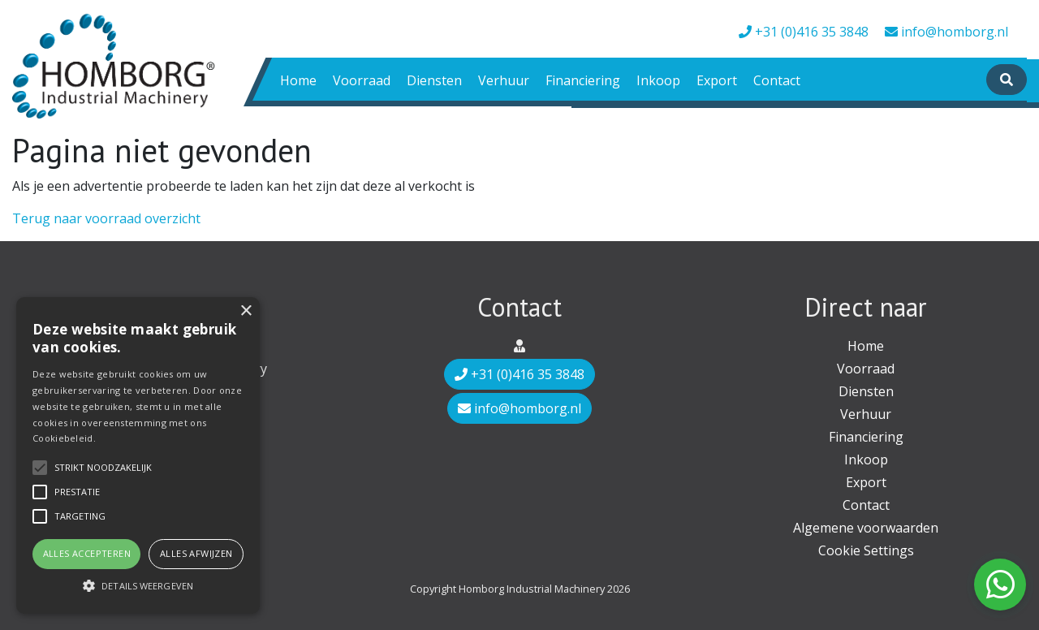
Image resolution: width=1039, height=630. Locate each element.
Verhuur (503, 80)
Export (716, 80)
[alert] (138, 455)
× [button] (245, 311)
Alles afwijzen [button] (196, 553)
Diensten (434, 80)
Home (298, 80)
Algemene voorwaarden (865, 528)
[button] (138, 585)
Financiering (582, 80)
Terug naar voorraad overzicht (106, 218)
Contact (776, 80)
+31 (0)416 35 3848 (804, 32)
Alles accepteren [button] (87, 553)
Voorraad (361, 80)
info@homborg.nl (946, 32)
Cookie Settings (866, 550)
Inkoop (658, 80)
